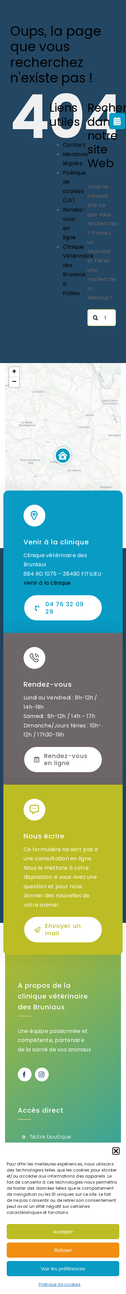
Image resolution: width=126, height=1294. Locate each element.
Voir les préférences (63, 1268)
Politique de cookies (60, 1284)
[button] (116, 1151)
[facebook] (25, 1074)
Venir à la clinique (47, 583)
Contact (74, 145)
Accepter (63, 1231)
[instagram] (42, 1074)
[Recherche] (95, 317)
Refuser (63, 1250)
